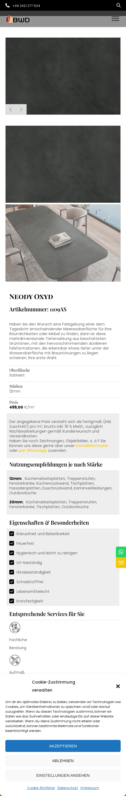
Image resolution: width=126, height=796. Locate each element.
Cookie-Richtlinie (41, 788)
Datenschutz (67, 788)
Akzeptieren (63, 746)
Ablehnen (63, 760)
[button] (118, 686)
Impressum (90, 788)
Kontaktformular (92, 445)
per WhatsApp (33, 450)
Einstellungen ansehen (63, 775)
